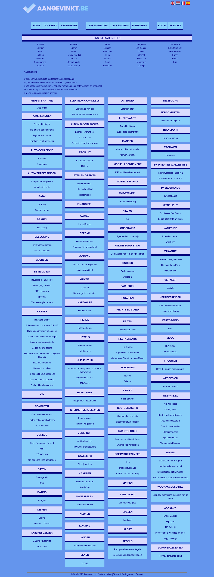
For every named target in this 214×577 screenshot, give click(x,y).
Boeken (73, 44)
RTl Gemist (84, 383)
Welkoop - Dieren (42, 523)
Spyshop (42, 297)
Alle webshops (170, 404)
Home (36, 25)
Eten (40, 51)
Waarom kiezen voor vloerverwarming (170, 477)
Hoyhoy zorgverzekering (170, 556)
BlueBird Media (170, 386)
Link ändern (120, 25)
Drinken (107, 48)
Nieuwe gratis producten (84, 293)
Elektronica (141, 48)
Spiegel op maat (170, 437)
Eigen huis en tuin (84, 377)
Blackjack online (41, 320)
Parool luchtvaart (127, 126)
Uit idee (84, 166)
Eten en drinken (84, 183)
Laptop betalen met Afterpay (42, 420)
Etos (170, 328)
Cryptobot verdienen (41, 245)
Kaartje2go (85, 487)
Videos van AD (170, 351)
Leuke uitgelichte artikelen (170, 219)
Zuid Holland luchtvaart (127, 132)
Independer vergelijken (42, 181)
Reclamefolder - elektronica (85, 114)
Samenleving (40, 62)
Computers (141, 44)
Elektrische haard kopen (170, 460)
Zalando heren (85, 328)
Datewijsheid (42, 477)
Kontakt (175, 25)
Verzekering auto (42, 187)
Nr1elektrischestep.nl (170, 421)
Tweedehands (170, 196)
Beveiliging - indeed (42, 285)
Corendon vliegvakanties (170, 259)
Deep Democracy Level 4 (42, 443)
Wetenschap (74, 65)
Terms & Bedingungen (123, 574)
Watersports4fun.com (170, 443)
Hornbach (41, 546)
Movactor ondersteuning (84, 447)
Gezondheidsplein (84, 241)
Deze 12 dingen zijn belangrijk (170, 369)
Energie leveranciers (84, 132)
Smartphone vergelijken (127, 445)
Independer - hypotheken (85, 401)
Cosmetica (175, 44)
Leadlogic (127, 520)
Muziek (73, 58)
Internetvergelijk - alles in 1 (170, 173)
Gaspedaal (42, 164)
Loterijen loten (127, 109)
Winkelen (107, 65)
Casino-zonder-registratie (42, 342)
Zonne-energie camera (42, 302)
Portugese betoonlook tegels (127, 549)
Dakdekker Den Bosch (170, 213)
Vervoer (40, 65)
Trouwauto (170, 155)
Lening (85, 563)
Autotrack (42, 158)
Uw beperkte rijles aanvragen (42, 460)
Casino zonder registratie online (42, 331)
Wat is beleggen (42, 250)
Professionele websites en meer (170, 533)
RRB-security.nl (42, 291)
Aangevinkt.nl (90, 574)
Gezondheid (175, 51)
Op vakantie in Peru (170, 265)
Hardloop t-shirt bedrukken (42, 141)
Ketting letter (170, 409)
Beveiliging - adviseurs (41, 280)
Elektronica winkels (85, 109)
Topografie (141, 62)
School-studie (73, 62)
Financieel (107, 51)
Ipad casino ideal (85, 270)
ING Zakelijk (170, 527)
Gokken (40, 55)
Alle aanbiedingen (42, 124)
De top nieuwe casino (42, 348)
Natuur (107, 58)
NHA (42, 449)
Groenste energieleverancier (85, 143)
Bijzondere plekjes (84, 160)
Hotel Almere (85, 351)
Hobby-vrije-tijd (74, 55)
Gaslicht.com (85, 137)
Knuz (42, 483)
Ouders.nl (127, 277)
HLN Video (170, 346)
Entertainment (175, 48)
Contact (139, 574)
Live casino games (42, 363)
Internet (141, 55)
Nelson (127, 376)
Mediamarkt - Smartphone (127, 439)
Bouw (107, 44)
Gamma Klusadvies (42, 541)
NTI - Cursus (42, 454)
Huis (107, 55)
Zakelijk (141, 65)
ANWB (170, 288)
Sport (107, 62)
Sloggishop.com (170, 432)
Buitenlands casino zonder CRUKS (42, 325)
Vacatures (170, 242)
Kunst (175, 55)
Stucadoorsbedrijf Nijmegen (170, 472)
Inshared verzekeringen (170, 305)
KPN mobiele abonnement (127, 172)
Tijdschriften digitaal (170, 120)
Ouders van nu (42, 210)
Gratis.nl (85, 287)
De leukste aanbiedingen (42, 130)
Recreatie (141, 58)
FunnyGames (84, 224)
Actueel (40, 44)
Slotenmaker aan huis (127, 416)
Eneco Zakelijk (170, 516)
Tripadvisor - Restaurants (127, 352)
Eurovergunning (170, 138)
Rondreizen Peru (127, 329)
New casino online (42, 368)
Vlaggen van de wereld (84, 545)
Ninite (127, 462)
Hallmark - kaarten (84, 481)
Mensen (40, 58)
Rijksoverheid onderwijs (127, 236)
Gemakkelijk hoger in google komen (127, 254)
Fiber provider (84, 418)
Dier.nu (42, 518)
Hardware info (84, 310)
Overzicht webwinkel (170, 426)
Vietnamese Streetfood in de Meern (127, 358)
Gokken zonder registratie (85, 264)
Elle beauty (42, 227)
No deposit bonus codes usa (42, 374)
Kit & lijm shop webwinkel (170, 415)
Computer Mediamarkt (42, 414)
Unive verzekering (170, 311)
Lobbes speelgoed (127, 503)
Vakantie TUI (170, 271)
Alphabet (50, 25)
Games (141, 51)
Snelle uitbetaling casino (42, 385)
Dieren (74, 48)
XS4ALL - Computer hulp (127, 473)
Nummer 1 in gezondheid (85, 247)
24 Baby (42, 204)
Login (162, 25)
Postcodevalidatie (127, 468)
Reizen (175, 58)
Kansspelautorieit (85, 504)
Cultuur (40, 48)
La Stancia (128, 347)
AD (127, 219)
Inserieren (139, 25)
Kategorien (69, 25)
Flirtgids (42, 500)
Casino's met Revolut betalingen (42, 336)
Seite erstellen (104, 574)
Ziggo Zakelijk (170, 538)
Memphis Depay (127, 155)
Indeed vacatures (170, 236)
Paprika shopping (127, 201)
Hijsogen (170, 521)
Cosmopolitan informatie (127, 149)
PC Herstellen (41, 425)
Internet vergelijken (85, 424)
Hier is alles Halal (85, 189)
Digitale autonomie (42, 135)
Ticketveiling (85, 195)
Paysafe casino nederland (42, 379)
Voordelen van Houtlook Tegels (127, 555)
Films (73, 51)
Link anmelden (98, 25)
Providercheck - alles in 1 (170, 178)
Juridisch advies (84, 441)
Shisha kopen (127, 399)
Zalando (127, 381)
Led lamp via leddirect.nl (170, 466)
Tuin (175, 62)
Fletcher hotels (85, 345)
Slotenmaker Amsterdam (127, 422)
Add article (42, 108)
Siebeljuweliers (85, 464)
